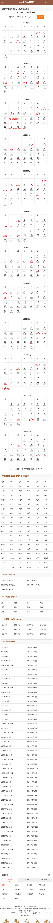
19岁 (3, 495)
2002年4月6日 (32, 692)
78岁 (45, 536)
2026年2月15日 (32, 777)
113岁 (38, 562)
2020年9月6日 (32, 656)
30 (44, 51)
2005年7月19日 (6, 674)
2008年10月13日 (33, 827)
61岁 (3, 527)
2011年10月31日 (33, 728)
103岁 (3, 558)
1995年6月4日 (6, 670)
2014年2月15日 (32, 737)
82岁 (28, 540)
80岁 (11, 540)
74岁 (11, 536)
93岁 (20, 549)
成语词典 (30, 889)
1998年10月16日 (7, 759)
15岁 (20, 491)
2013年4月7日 (6, 750)
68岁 (11, 531)
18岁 (45, 491)
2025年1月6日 (32, 764)
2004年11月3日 (32, 665)
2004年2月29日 (32, 854)
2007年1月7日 (6, 728)
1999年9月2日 (32, 809)
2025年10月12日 (33, 768)
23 (44, 46)
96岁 (45, 549)
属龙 (2, 607)
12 (18, 41)
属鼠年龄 (4, 625)
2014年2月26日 (32, 759)
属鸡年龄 (17, 634)
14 (31, 41)
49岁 (3, 518)
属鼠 (2, 603)
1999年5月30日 (6, 858)
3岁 (19, 482)
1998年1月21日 (32, 706)
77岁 (37, 536)
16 (44, 41)
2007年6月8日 (6, 697)
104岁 (12, 558)
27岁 (20, 500)
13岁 (3, 491)
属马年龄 (30, 629)
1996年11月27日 (7, 773)
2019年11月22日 (33, 786)
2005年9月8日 (6, 746)
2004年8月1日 (32, 674)
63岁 (20, 527)
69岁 (20, 531)
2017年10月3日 (6, 768)
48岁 (45, 513)
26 (18, 51)
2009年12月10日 (7, 804)
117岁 (20, 567)
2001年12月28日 (7, 831)
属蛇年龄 (17, 629)
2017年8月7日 (6, 683)
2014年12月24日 (33, 858)
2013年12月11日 (7, 665)
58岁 (28, 522)
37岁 (3, 509)
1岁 (2, 482)
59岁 (37, 522)
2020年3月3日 (6, 782)
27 (24, 51)
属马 (28, 607)
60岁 (45, 522)
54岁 (45, 518)
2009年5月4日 (32, 647)
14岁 (11, 491)
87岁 (20, 545)
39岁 (20, 509)
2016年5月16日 (32, 652)
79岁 (3, 540)
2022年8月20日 (6, 679)
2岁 (11, 482)
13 (24, 41)
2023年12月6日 (6, 742)
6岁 (45, 482)
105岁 (20, 558)
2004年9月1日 (6, 818)
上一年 (12, 469)
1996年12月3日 (6, 701)
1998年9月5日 (32, 840)
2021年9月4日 (32, 755)
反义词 (29, 885)
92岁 (11, 549)
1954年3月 (27, 99)
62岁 (11, 527)
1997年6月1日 (32, 661)
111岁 (20, 562)
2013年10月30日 (7, 723)
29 (37, 51)
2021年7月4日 (32, 746)
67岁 (3, 531)
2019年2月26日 (6, 822)
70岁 (28, 531)
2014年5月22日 (32, 845)
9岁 (19, 486)
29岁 (37, 500)
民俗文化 (26, 879)
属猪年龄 (43, 634)
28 (31, 51)
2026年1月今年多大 (8, 580)
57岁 (20, 522)
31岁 (3, 504)
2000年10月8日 (32, 804)
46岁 (28, 513)
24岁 (45, 495)
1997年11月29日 (7, 688)
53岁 (37, 518)
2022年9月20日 (32, 723)
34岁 (28, 504)
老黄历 (35, 906)
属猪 (41, 612)
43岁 (3, 513)
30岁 (45, 500)
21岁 (20, 495)
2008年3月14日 (32, 795)
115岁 (3, 567)
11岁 (37, 486)
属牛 (15, 603)
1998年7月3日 (32, 697)
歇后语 (41, 894)
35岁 (37, 504)
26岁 (11, 500)
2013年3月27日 (32, 791)
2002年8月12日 (6, 715)
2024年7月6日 (6, 737)
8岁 (11, 486)
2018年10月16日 (33, 867)
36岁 (45, 504)
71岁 (37, 531)
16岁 (28, 491)
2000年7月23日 (6, 795)
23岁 (37, 495)
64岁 (28, 527)
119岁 (38, 567)
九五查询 (23, 906)
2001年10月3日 (32, 822)
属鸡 (15, 612)
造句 (3, 885)
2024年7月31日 (32, 732)
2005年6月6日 (6, 840)
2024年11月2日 (6, 867)
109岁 (3, 562)
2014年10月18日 (33, 836)
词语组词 (18, 894)
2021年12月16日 (33, 679)
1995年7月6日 (6, 706)
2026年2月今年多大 (34, 580)
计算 (40, 17)
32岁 (11, 504)
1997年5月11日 (6, 719)
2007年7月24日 (6, 809)
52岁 (28, 518)
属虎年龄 (30, 625)
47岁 (37, 513)
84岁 (45, 540)
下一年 (40, 469)
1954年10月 (27, 355)
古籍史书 (30, 906)
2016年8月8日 (6, 836)
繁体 (46, 2)
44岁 (11, 513)
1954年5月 (27, 171)
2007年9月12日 (6, 652)
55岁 (3, 522)
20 (24, 46)
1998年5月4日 (6, 710)
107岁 (38, 558)
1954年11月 (27, 395)
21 (31, 46)
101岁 (38, 554)
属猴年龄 (4, 634)
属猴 (2, 612)
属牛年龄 (17, 625)
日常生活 (44, 879)
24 (5, 51)
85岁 (3, 545)
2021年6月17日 (6, 656)
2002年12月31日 (33, 831)
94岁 (28, 549)
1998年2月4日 (6, 764)
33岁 (20, 504)
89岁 (37, 545)
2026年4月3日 (32, 800)
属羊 (41, 607)
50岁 (11, 518)
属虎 (28, 603)
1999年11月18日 (33, 813)
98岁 (11, 554)
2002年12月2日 (32, 670)
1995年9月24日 (32, 742)
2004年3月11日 (32, 773)
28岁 (28, 500)
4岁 (28, 482)
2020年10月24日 (7, 849)
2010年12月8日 (6, 813)
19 (18, 46)
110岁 (12, 562)
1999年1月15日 (32, 863)
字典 (16, 898)
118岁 (29, 567)
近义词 (17, 885)
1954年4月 (27, 135)
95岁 (37, 549)
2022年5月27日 (6, 755)
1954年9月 (27, 319)
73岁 (3, 536)
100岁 (29, 554)
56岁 (11, 522)
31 (5, 56)
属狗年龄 (30, 634)
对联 (3, 889)
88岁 (28, 545)
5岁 (37, 482)
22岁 (28, 495)
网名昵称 (30, 894)
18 (11, 46)
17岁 (37, 491)
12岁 (45, 486)
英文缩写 (42, 889)
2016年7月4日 (32, 683)
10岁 (28, 486)
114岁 (46, 562)
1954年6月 (27, 211)
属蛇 (15, 607)
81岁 (20, 540)
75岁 (20, 536)
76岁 (28, 536)
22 (37, 46)
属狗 (28, 612)
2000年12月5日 (6, 845)
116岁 (12, 567)
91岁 (3, 549)
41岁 (37, 509)
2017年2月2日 (6, 800)
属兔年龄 (43, 625)
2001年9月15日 (6, 647)
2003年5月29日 (6, 827)
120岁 (46, 567)
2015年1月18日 (6, 863)
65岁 (37, 527)
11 (11, 41)
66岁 (45, 527)
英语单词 (18, 889)
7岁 (2, 486)
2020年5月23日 (32, 710)
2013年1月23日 (32, 750)
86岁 (11, 545)
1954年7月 (27, 247)
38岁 (11, 509)
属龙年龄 (4, 629)
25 (11, 51)
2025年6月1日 (6, 786)
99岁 (20, 554)
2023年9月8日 (32, 719)
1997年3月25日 (6, 791)
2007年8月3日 (6, 661)
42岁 (45, 509)
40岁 (28, 509)
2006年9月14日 (32, 818)
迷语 (3, 898)
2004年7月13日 (32, 782)
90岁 (45, 545)
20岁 (11, 495)
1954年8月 (27, 283)
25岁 (3, 500)
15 (37, 41)
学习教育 (9, 879)
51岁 (20, 518)
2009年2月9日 (32, 688)
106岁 (29, 558)
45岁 (20, 513)
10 (5, 41)
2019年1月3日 (6, 692)
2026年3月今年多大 (8, 585)
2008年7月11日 (32, 715)
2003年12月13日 (7, 732)
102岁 (46, 554)
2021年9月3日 (32, 701)
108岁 (46, 558)
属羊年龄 (43, 629)
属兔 (41, 603)
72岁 (45, 531)
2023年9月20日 (6, 854)
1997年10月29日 (33, 849)
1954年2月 (27, 63)
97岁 (3, 554)
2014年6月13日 (6, 777)
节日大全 (42, 885)
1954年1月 (27, 23)
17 (5, 46)
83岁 (37, 540)
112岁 (29, 562)
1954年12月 (27, 431)
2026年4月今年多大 (34, 585)
